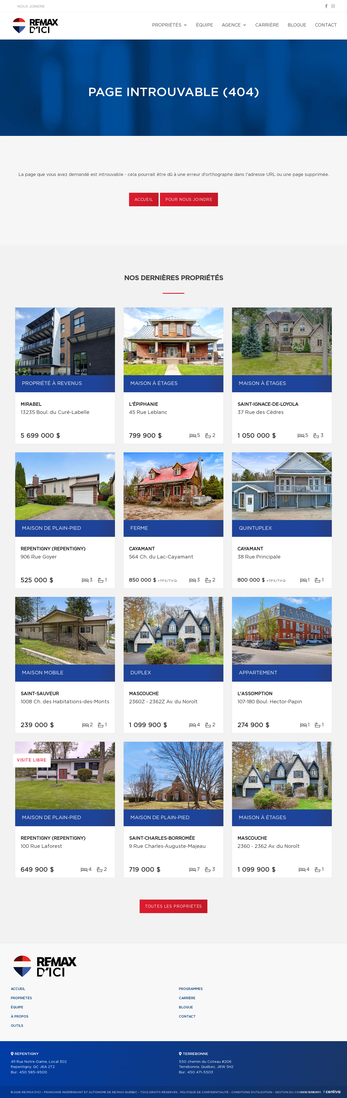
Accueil (143, 200)
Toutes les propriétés (173, 907)
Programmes (191, 989)
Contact (326, 25)
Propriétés (166, 25)
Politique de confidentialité (204, 1092)
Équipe (204, 25)
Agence (231, 25)
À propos (19, 1016)
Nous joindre (31, 6)
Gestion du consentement (297, 1092)
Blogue (297, 25)
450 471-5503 (200, 1072)
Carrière (267, 25)
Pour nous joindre (189, 200)
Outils (17, 1025)
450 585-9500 (33, 1072)
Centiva (331, 1091)
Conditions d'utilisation (251, 1092)
